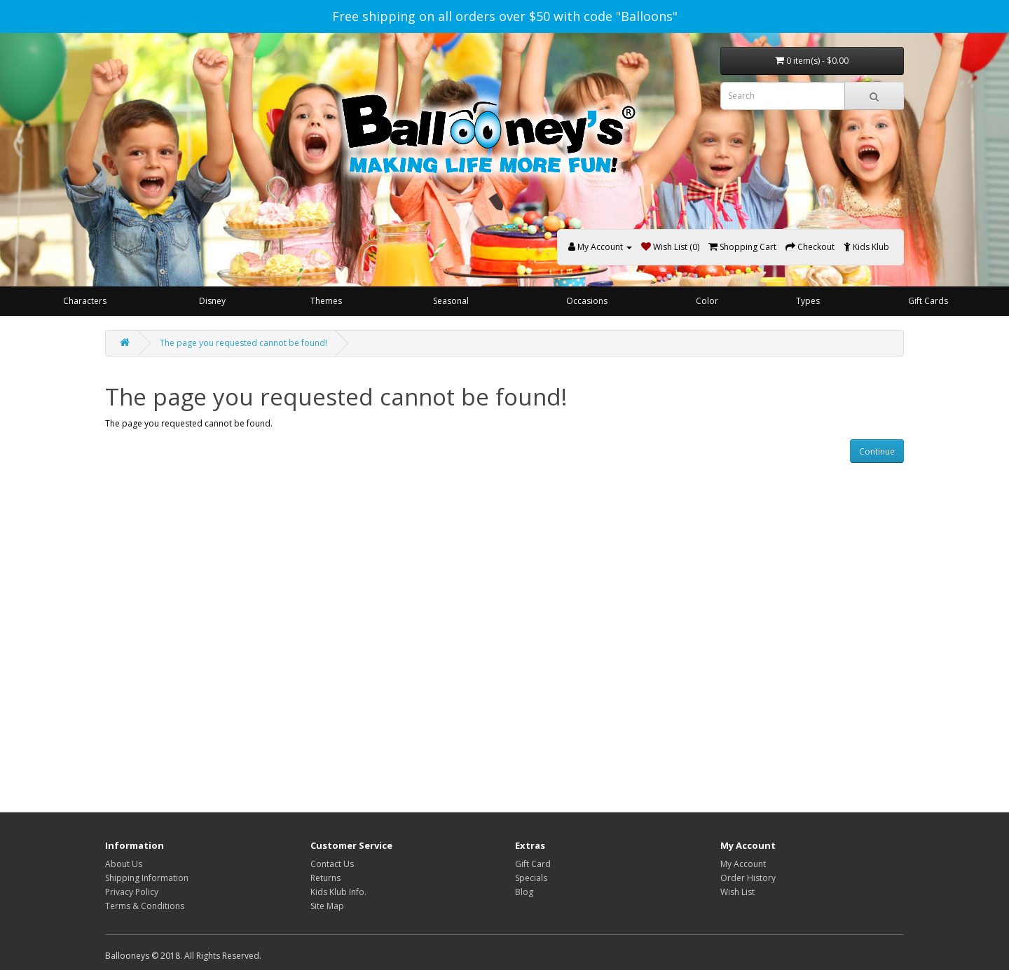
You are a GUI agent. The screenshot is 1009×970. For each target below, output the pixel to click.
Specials (531, 878)
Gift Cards (928, 301)
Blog (524, 892)
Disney (212, 301)
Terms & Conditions (144, 906)
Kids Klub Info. (338, 892)
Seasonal (451, 301)
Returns (325, 878)
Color (707, 301)
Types (808, 301)
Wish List (737, 892)
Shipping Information (146, 878)
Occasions (587, 301)
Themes (326, 301)
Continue (877, 451)
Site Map (327, 906)
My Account (743, 864)
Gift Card (533, 864)
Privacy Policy (131, 892)
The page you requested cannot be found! (243, 343)
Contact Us (332, 864)
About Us (123, 864)
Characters (85, 301)
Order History (748, 878)
